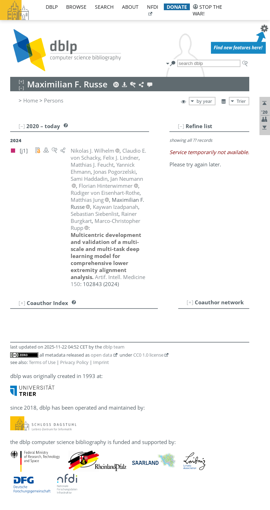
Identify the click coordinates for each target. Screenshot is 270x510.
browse (76, 7)
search (104, 7)
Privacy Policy (74, 362)
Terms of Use (42, 362)
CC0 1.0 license (148, 355)
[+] (190, 302)
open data (101, 355)
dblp (52, 7)
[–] (181, 126)
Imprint (101, 362)
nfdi (152, 7)
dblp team (113, 347)
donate (177, 7)
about (130, 7)
